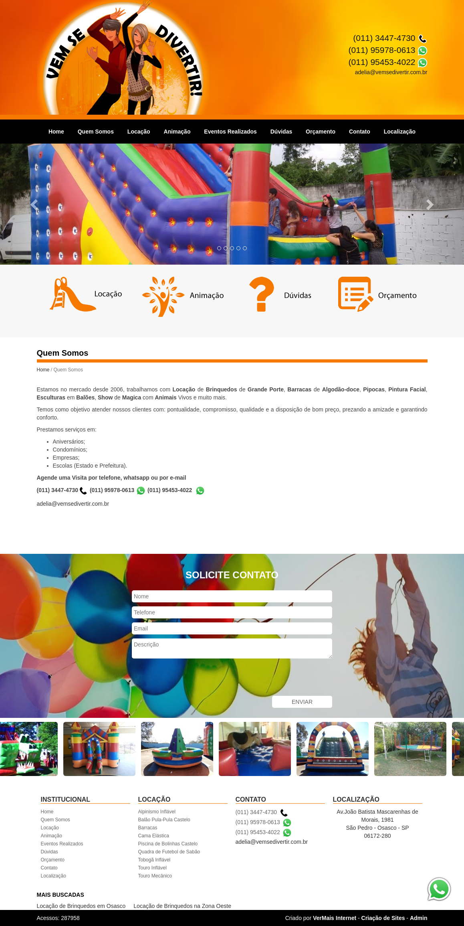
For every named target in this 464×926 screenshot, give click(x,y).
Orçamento (320, 131)
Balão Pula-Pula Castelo (164, 820)
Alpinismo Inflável (157, 812)
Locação (138, 131)
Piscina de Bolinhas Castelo (168, 844)
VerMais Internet (334, 918)
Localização (400, 131)
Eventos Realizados (230, 131)
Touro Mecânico (155, 876)
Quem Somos (96, 131)
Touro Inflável (152, 868)
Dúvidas (281, 131)
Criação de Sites (383, 918)
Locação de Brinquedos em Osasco (81, 906)
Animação (177, 131)
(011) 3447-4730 (384, 38)
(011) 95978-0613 (382, 50)
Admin (419, 918)
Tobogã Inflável (154, 860)
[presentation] (193, 678)
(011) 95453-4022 (382, 62)
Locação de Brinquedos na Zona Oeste (182, 906)
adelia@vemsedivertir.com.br (73, 503)
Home (56, 131)
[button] (35, 204)
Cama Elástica (153, 836)
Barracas (147, 828)
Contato (359, 131)
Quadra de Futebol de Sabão (169, 852)
